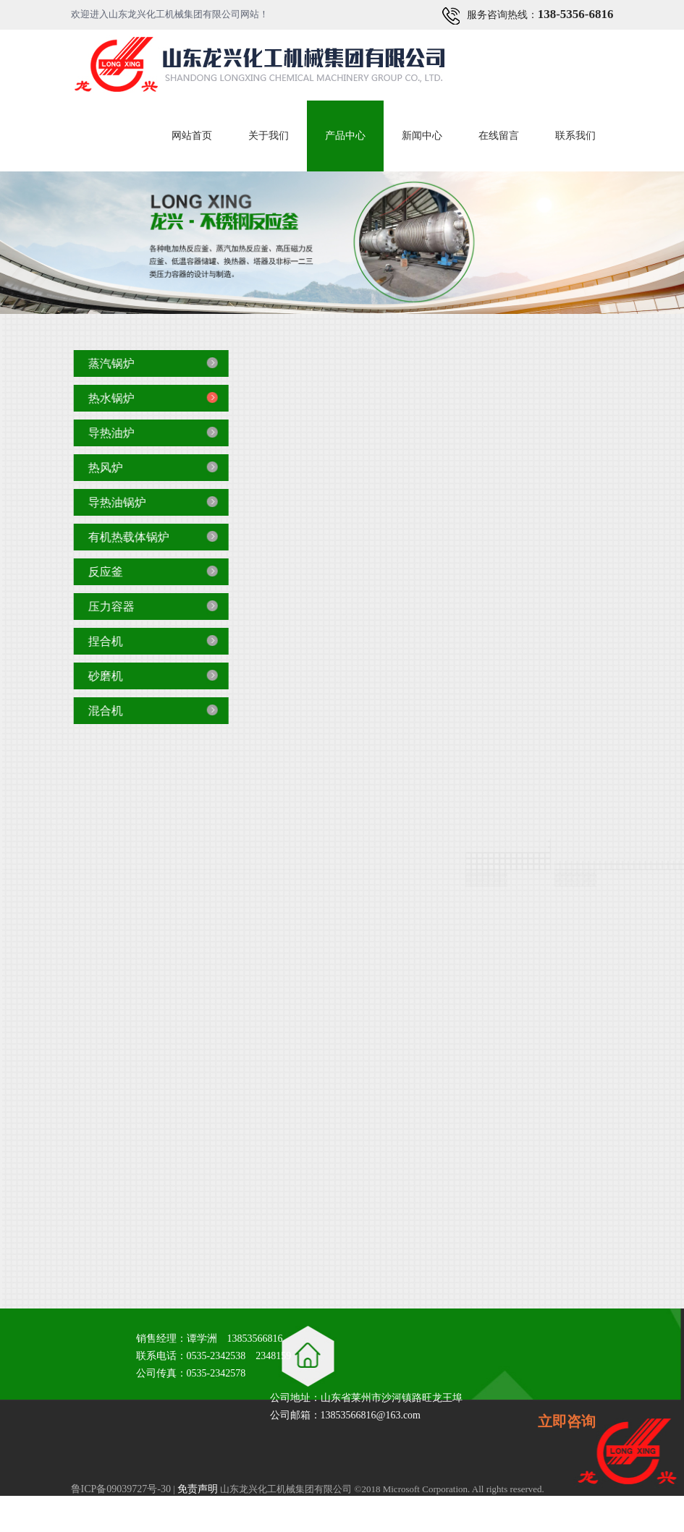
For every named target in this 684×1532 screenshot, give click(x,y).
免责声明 (197, 1489)
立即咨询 (567, 1421)
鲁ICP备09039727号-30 (121, 1489)
